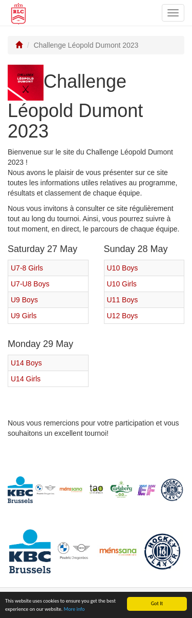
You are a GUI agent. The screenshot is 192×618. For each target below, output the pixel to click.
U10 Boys (122, 268)
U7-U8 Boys (30, 284)
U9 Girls (24, 316)
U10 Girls (122, 284)
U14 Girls (25, 379)
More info (73, 609)
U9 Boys (24, 300)
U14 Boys (26, 363)
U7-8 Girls (27, 268)
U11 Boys (122, 300)
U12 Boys (122, 316)
